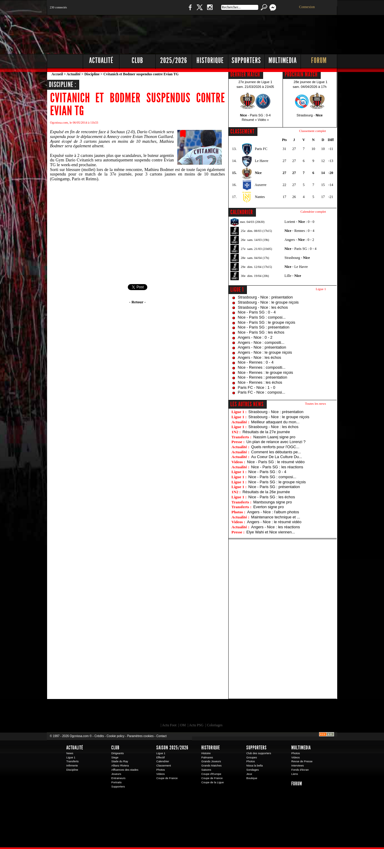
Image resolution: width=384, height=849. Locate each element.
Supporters (246, 60)
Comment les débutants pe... (276, 452)
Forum (319, 60)
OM (183, 725)
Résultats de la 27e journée (266, 432)
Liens (294, 774)
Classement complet (312, 131)
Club (137, 60)
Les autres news (247, 404)
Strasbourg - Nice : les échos (263, 307)
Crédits (99, 736)
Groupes (251, 757)
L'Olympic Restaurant (195, 712)
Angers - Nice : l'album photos (273, 512)
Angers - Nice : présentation (262, 347)
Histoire (206, 753)
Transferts (72, 761)
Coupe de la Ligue (212, 782)
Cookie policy (115, 736)
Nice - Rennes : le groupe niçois (265, 372)
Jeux (249, 774)
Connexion (307, 7)
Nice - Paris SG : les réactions (277, 467)
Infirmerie (72, 765)
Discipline (92, 74)
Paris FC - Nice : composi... (261, 392)
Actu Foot (169, 725)
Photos (160, 769)
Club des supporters (258, 753)
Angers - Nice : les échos (259, 357)
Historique (210, 60)
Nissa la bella (254, 765)
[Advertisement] (228, 33)
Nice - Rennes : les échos (260, 382)
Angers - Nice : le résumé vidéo (274, 522)
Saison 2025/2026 (172, 748)
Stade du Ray (119, 761)
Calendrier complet (313, 211)
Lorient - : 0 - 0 (299, 222)
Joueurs (116, 774)
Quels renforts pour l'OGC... (275, 447)
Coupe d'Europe (211, 774)
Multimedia (282, 60)
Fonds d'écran (300, 769)
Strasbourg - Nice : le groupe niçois (268, 302)
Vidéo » (263, 120)
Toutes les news (315, 403)
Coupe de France (167, 778)
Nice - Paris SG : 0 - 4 (257, 312)
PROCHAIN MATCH (301, 74)
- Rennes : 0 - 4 (299, 231)
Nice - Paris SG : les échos (261, 332)
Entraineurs (118, 778)
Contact (161, 736)
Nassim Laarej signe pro (274, 437)
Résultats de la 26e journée (266, 492)
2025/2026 (173, 60)
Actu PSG (196, 725)
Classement (163, 765)
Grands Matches (211, 765)
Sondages (252, 769)
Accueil (57, 74)
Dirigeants (117, 753)
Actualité (101, 60)
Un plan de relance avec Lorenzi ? (275, 442)
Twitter (199, 10)
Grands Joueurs (211, 761)
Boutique (170, 10)
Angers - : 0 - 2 (299, 240)
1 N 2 (147, 10)
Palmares (207, 757)
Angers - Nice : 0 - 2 (255, 337)
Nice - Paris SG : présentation (264, 327)
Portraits (116, 782)
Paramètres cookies (140, 736)
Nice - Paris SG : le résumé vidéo (275, 462)
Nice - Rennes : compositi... (262, 367)
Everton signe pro (268, 507)
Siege (114, 757)
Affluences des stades (124, 769)
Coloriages (215, 725)
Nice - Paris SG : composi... (262, 317)
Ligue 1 (237, 289)
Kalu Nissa (275, 712)
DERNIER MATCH (245, 74)
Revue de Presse (302, 761)
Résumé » (249, 120)
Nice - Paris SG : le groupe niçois (266, 322)
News (69, 753)
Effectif (160, 757)
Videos (160, 774)
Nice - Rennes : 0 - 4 (256, 362)
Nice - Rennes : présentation (262, 377)
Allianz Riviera (120, 765)
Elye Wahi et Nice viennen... (270, 532)
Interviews (297, 765)
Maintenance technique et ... (275, 517)
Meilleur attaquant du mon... (275, 422)
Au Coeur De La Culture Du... (276, 456)
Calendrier (162, 761)
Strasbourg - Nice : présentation (265, 297)
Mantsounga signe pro (272, 502)
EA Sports (115, 712)
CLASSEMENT (242, 131)
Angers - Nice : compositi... (261, 342)
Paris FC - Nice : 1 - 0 (256, 387)
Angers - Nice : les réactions (275, 527)
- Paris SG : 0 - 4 (300, 249)
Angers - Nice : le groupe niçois (265, 352)
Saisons (206, 769)
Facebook (189, 10)
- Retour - (137, 302)
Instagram (210, 10)
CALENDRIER (241, 212)
